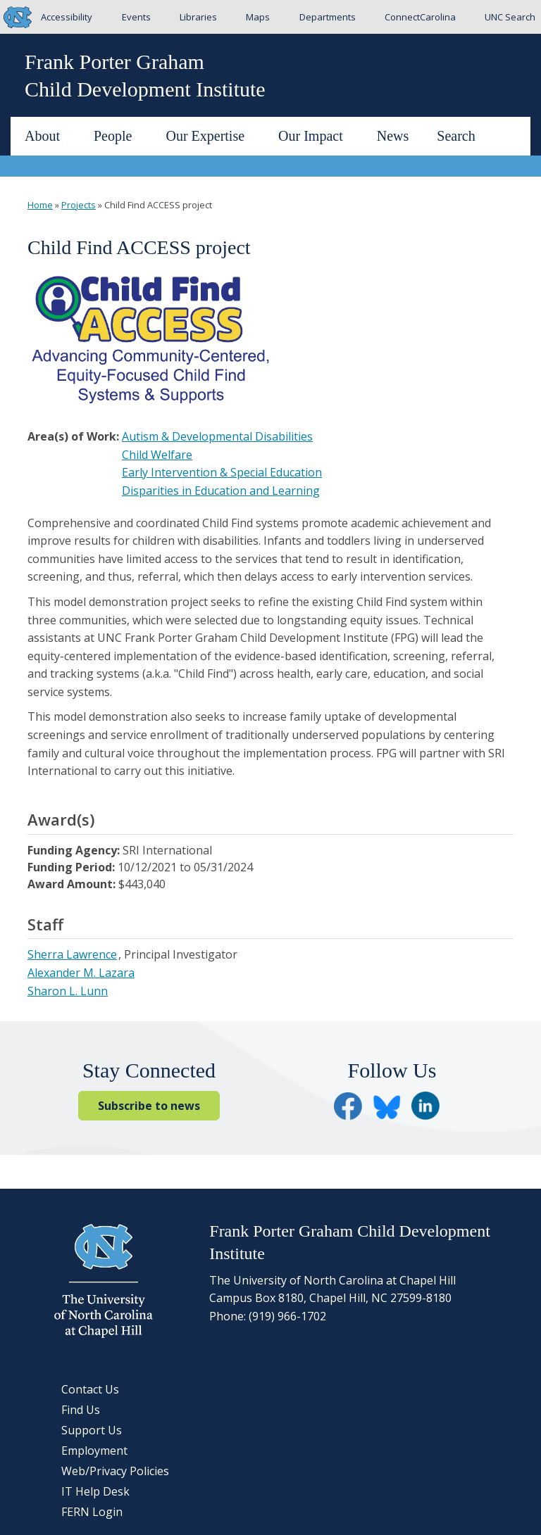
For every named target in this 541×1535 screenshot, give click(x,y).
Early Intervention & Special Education (222, 472)
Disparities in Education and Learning (221, 490)
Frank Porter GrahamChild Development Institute (145, 75)
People (118, 136)
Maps (258, 17)
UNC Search (510, 17)
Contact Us (90, 1389)
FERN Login (92, 1512)
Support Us (91, 1430)
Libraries (198, 17)
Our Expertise (211, 136)
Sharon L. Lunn (67, 991)
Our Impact (316, 136)
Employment (94, 1450)
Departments (327, 17)
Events (136, 17)
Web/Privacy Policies (115, 1471)
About (48, 136)
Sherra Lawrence (72, 954)
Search (456, 136)
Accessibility (66, 17)
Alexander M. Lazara (81, 972)
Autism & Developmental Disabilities (217, 436)
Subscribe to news (149, 1105)
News (393, 136)
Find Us (80, 1409)
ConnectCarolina (420, 17)
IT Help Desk (95, 1491)
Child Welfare (157, 454)
